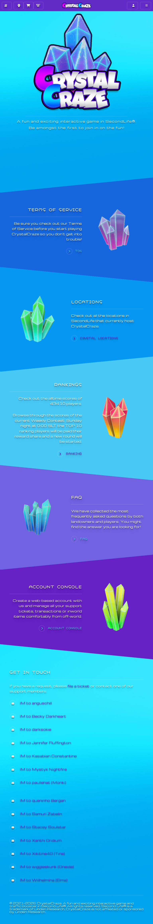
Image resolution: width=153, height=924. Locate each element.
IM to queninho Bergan (43, 800)
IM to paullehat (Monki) (43, 782)
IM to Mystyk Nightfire (43, 769)
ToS (78, 251)
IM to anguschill (36, 702)
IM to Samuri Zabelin (41, 813)
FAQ (83, 538)
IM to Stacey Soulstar (43, 826)
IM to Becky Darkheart (43, 716)
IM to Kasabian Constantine (48, 755)
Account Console (65, 628)
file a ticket (78, 685)
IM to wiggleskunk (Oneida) (47, 866)
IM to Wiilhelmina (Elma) (44, 879)
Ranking (74, 453)
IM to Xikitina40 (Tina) (42, 853)
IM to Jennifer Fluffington (45, 742)
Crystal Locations (99, 338)
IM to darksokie (35, 729)
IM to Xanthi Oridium (41, 840)
